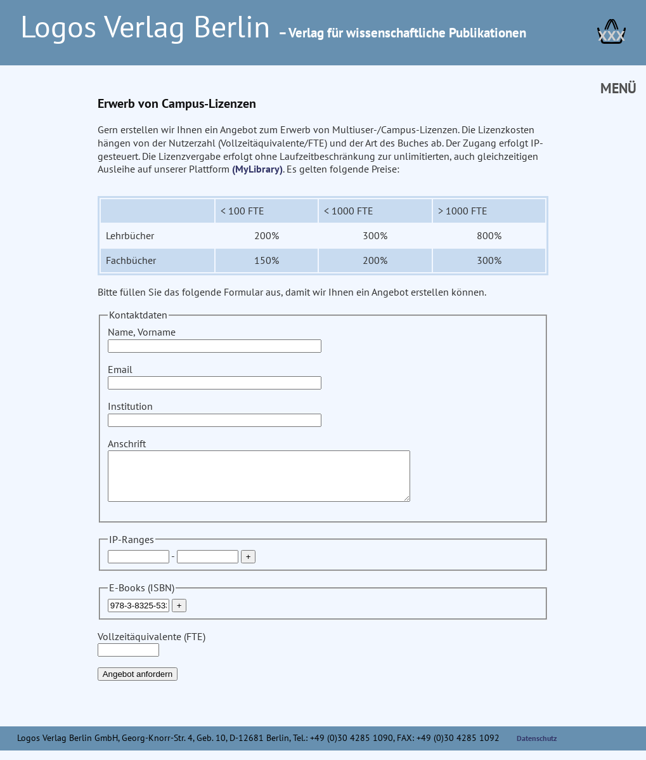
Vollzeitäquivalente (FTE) (151, 652)
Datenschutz (537, 747)
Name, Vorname (214, 338)
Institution (214, 413)
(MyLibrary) (257, 168)
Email (214, 376)
